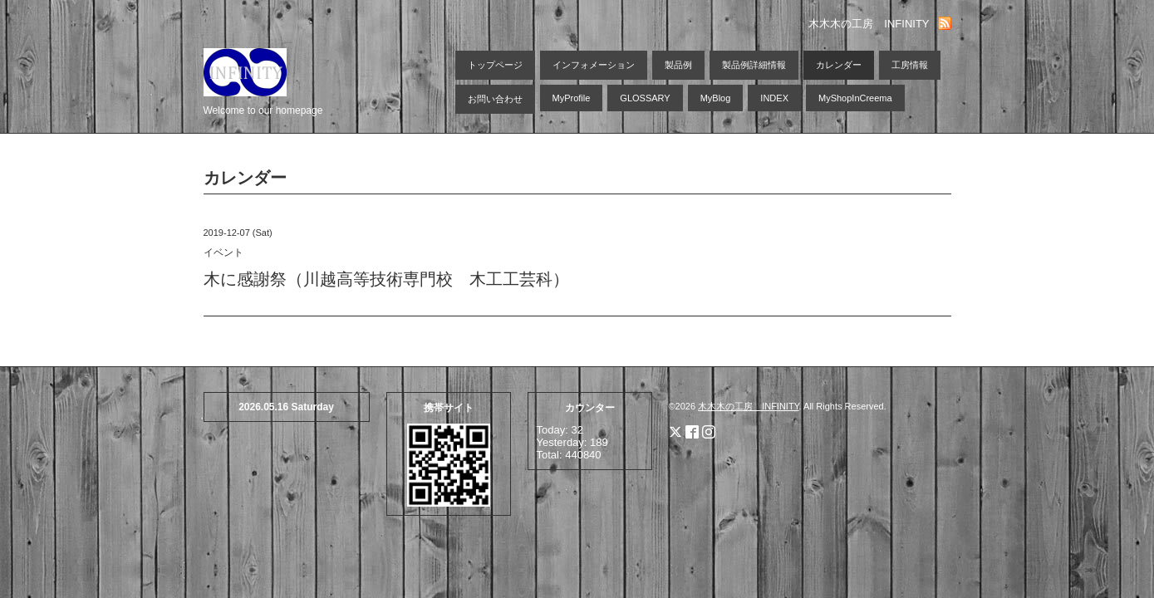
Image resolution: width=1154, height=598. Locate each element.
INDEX (774, 98)
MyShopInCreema (855, 98)
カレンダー (839, 65)
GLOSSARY (645, 98)
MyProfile (571, 98)
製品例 (678, 65)
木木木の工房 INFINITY (748, 406)
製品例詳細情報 (754, 65)
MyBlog (715, 98)
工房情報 (909, 65)
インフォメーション (593, 65)
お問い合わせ (495, 99)
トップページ (495, 65)
